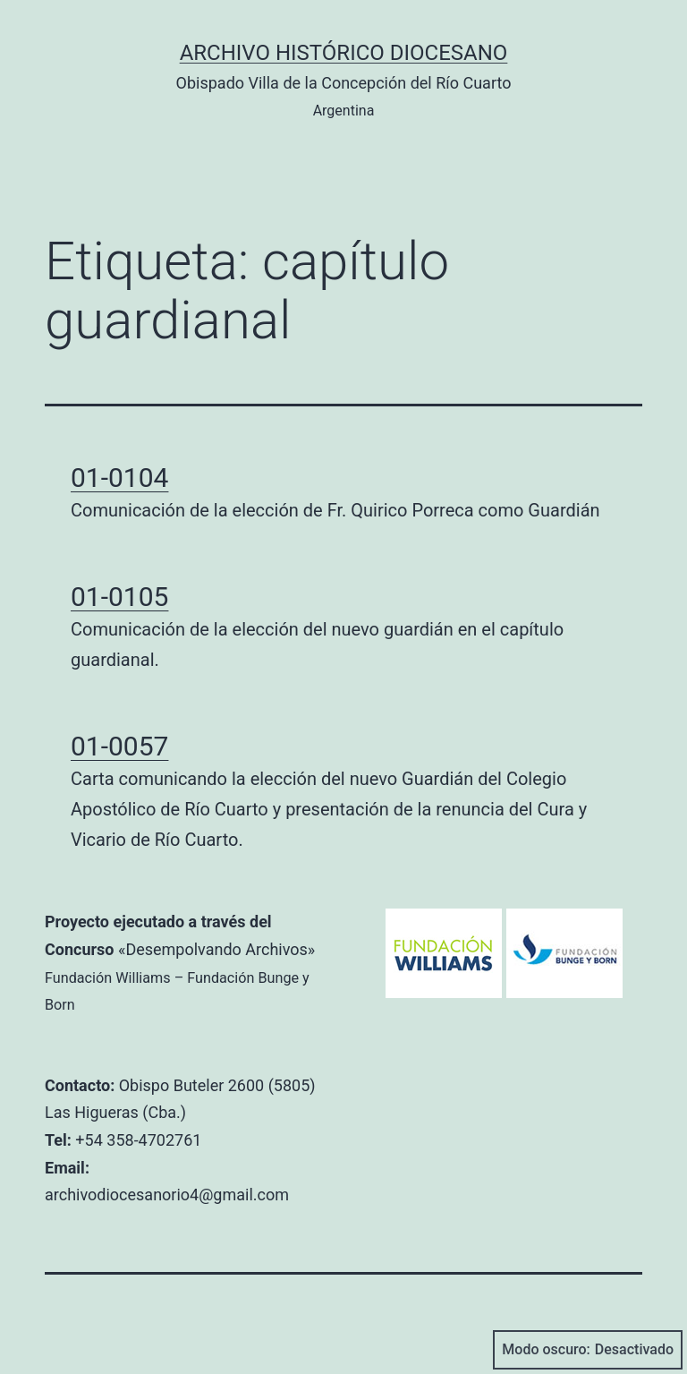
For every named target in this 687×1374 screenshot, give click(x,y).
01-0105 (119, 596)
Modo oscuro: (588, 1350)
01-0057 (119, 746)
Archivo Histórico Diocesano (344, 52)
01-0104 (119, 477)
